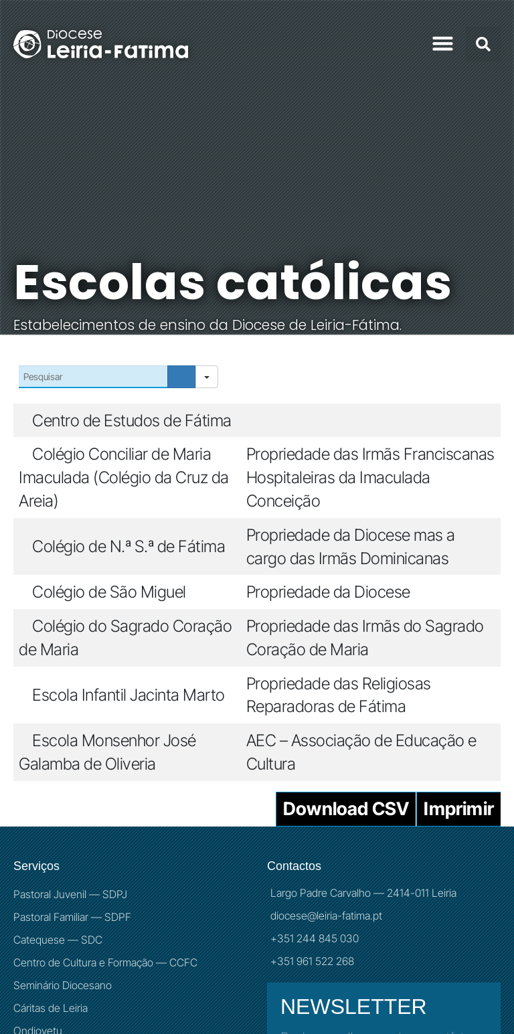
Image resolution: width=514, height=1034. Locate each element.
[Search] (181, 376)
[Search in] (206, 376)
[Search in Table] (93, 376)
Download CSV (346, 809)
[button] (443, 43)
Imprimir (459, 809)
